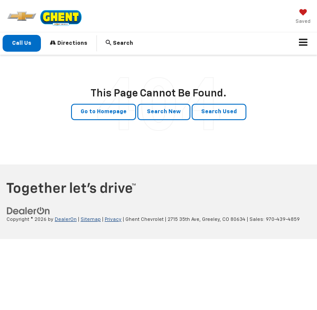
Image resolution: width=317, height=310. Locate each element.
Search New (164, 112)
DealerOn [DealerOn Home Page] (66, 219)
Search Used (219, 112)
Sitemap (91, 219)
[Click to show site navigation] (303, 43)
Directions (68, 43)
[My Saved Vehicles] (303, 17)
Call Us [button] (21, 43)
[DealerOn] (28, 211)
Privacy (113, 219)
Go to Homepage (104, 112)
